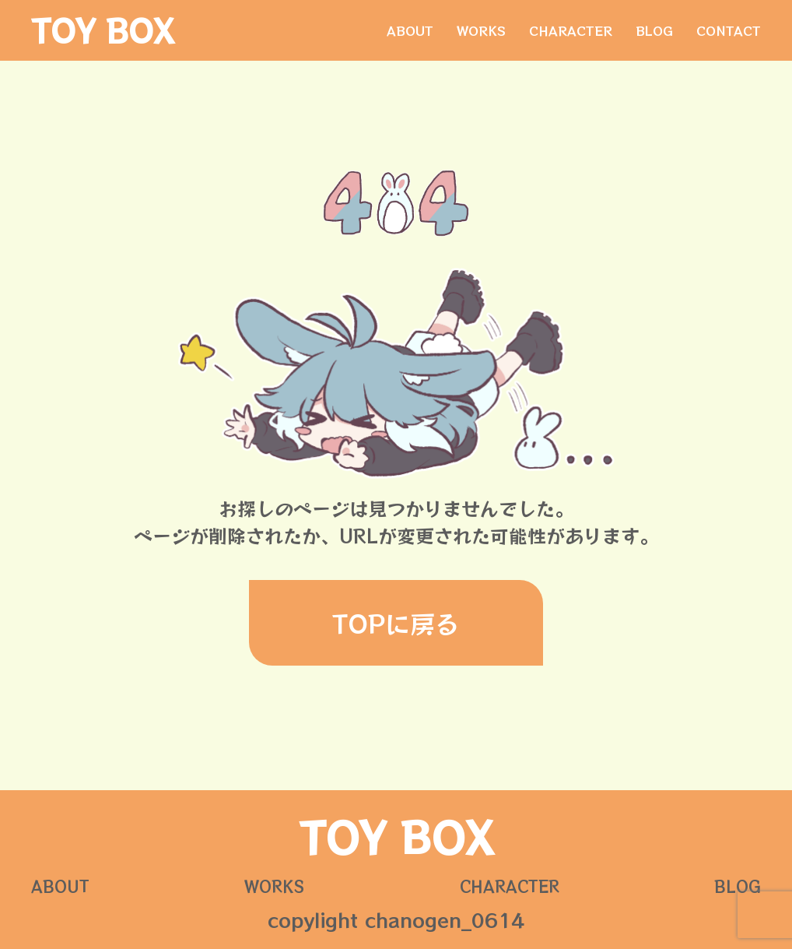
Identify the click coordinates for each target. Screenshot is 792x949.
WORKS (481, 30)
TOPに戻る (396, 623)
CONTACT (728, 30)
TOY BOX (102, 30)
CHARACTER (570, 30)
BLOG (654, 30)
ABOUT (410, 30)
